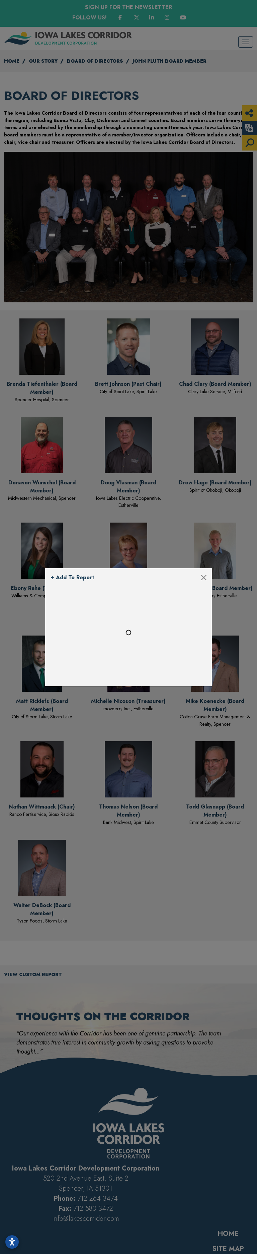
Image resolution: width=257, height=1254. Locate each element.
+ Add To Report (72, 577)
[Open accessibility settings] (12, 1242)
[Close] (203, 577)
